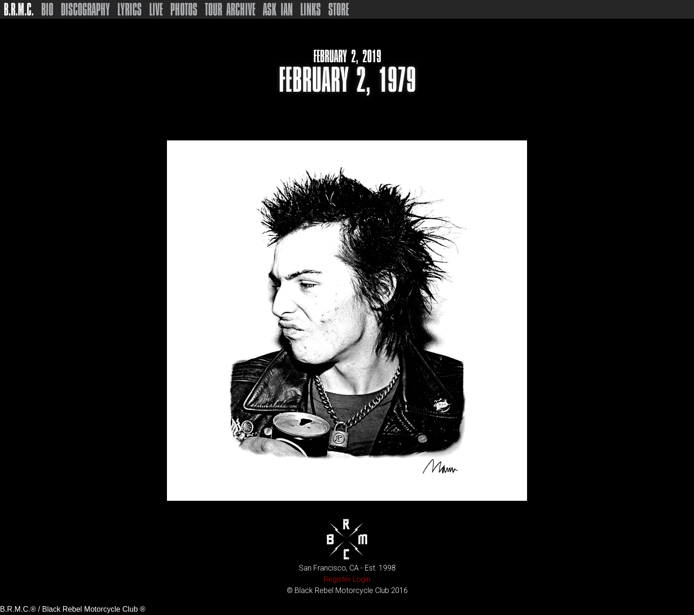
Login (361, 579)
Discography (85, 9)
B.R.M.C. (19, 9)
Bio (47, 9)
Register (337, 579)
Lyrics (129, 9)
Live (156, 9)
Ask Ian (278, 9)
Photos (183, 9)
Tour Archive (230, 9)
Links (310, 9)
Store (338, 9)
